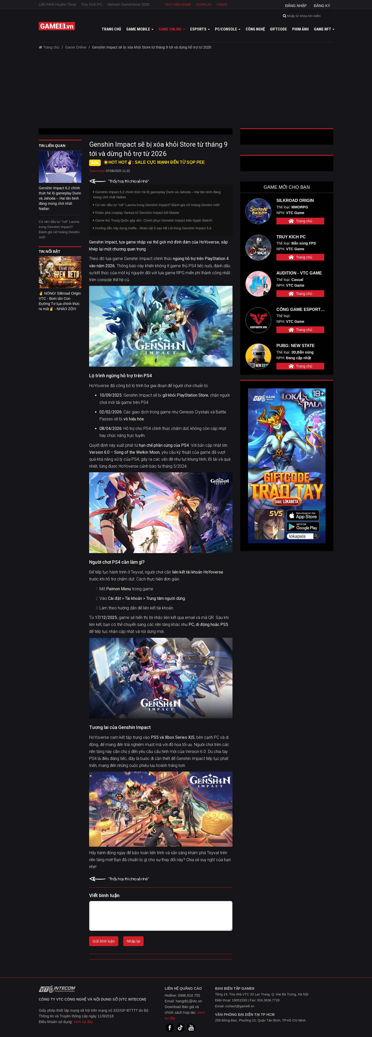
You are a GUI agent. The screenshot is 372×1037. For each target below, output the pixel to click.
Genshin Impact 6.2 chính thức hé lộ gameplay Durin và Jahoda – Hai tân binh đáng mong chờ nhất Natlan (157, 194)
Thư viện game (178, 4)
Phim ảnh (300, 29)
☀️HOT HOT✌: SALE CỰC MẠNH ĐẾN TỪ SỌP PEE (154, 162)
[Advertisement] (186, 91)
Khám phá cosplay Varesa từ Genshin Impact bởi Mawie (136, 213)
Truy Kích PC (91, 4)
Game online (172, 29)
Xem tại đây (83, 1022)
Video (221, 4)
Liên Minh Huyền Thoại (57, 4)
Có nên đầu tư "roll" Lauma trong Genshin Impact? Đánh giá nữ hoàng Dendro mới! (59, 229)
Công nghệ (255, 29)
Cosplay (204, 4)
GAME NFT (324, 29)
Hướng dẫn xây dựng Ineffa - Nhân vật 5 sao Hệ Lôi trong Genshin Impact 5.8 (152, 228)
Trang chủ (111, 29)
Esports (200, 29)
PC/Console (228, 29)
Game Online (75, 47)
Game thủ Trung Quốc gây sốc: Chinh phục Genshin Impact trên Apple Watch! (152, 220)
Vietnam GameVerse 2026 (128, 4)
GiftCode (278, 29)
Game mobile (139, 29)
